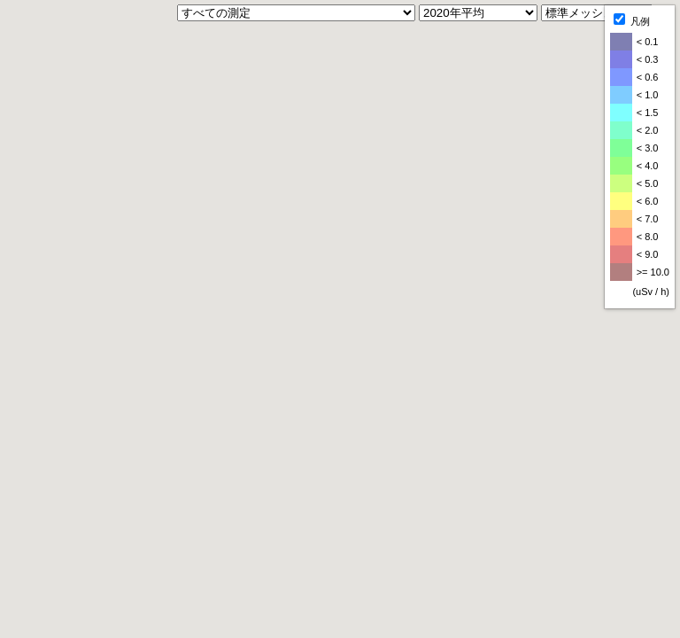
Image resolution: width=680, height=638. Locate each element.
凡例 (632, 20)
